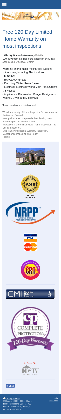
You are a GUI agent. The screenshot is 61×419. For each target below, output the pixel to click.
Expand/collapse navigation (30, 4)
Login (55, 398)
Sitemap (16, 398)
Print (7, 398)
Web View (53, 401)
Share (10, 386)
